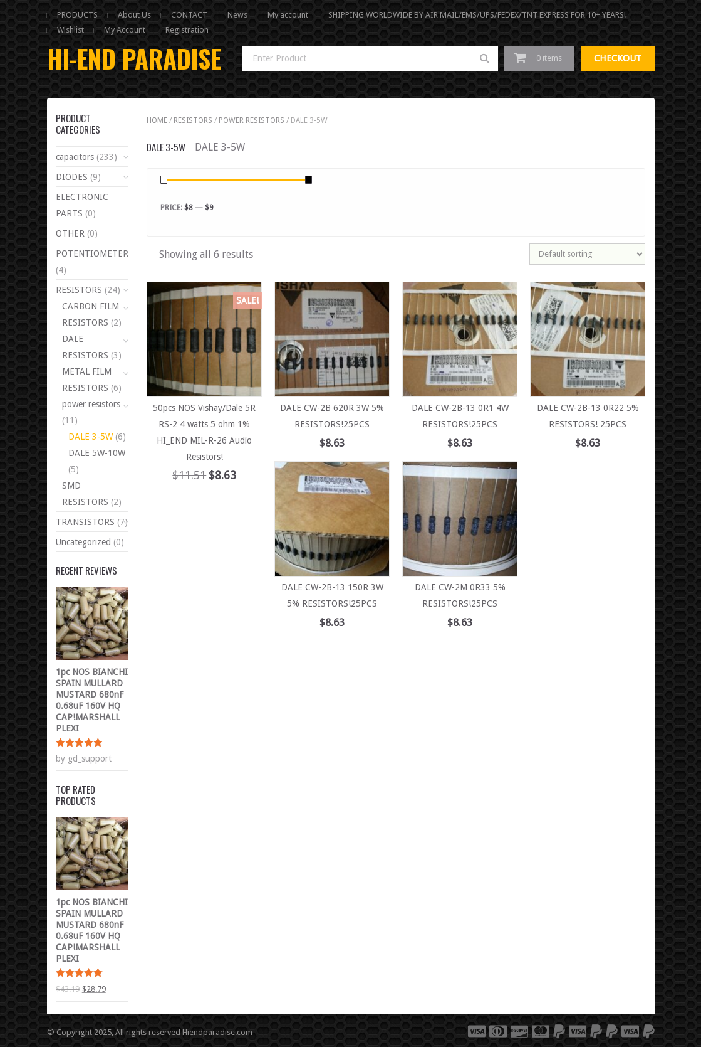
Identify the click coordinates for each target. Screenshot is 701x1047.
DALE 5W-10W (96, 453)
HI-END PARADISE (134, 58)
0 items (549, 58)
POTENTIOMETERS (94, 253)
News (237, 15)
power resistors (251, 120)
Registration (187, 30)
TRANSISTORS (85, 522)
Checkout (617, 58)
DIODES (72, 177)
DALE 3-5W (90, 437)
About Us (134, 15)
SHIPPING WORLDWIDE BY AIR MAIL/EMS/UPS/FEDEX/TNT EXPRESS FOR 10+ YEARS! (477, 15)
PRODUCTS (77, 15)
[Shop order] (587, 254)
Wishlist (70, 30)
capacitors (75, 157)
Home (157, 120)
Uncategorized (83, 542)
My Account (124, 30)
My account (287, 15)
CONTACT (189, 15)
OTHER (70, 233)
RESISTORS (193, 120)
